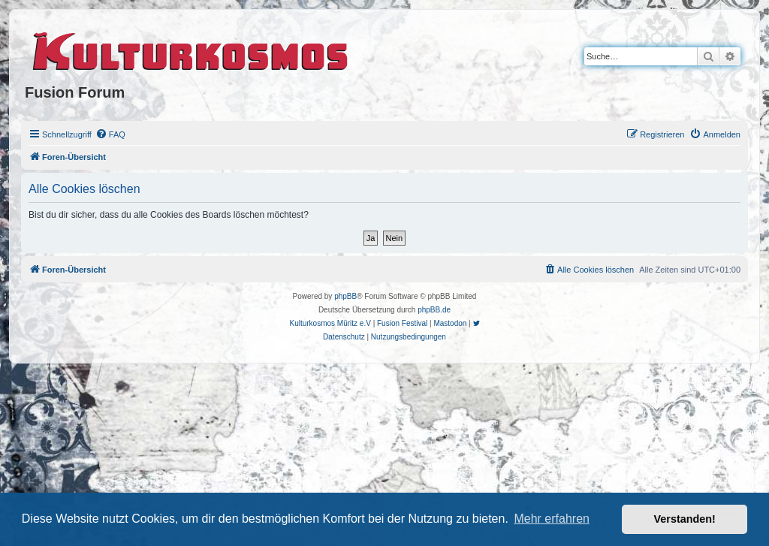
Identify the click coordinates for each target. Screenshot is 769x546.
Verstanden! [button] (685, 519)
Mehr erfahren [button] (552, 518)
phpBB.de (434, 310)
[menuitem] (110, 134)
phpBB (345, 296)
